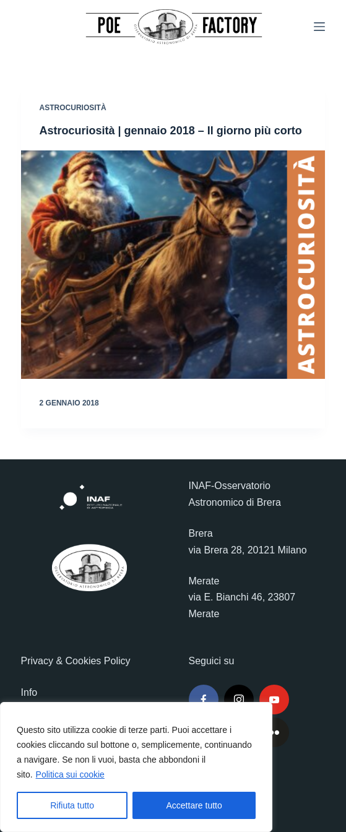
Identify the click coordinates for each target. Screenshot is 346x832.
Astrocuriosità (73, 107)
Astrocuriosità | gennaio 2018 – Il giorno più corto (171, 130)
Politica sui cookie (70, 774)
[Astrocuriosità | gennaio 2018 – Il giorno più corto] (173, 264)
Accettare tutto (194, 805)
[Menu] (319, 26)
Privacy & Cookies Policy (76, 661)
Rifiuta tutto (72, 805)
